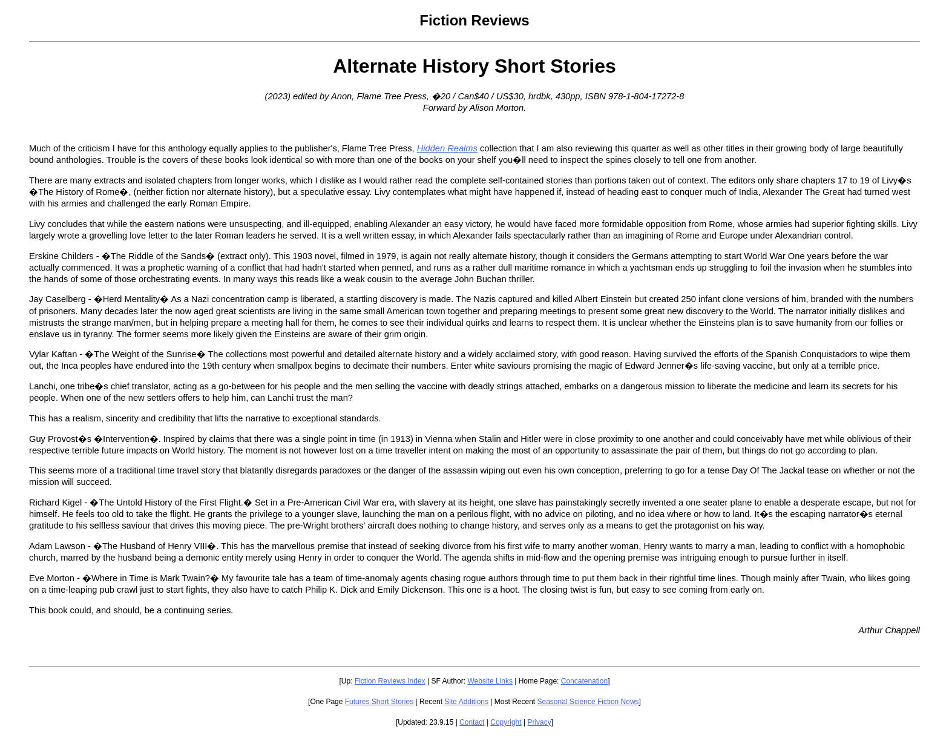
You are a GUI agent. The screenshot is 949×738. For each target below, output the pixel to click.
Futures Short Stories (379, 701)
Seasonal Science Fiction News (588, 701)
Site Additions (466, 701)
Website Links (489, 681)
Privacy (539, 722)
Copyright (505, 722)
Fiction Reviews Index (390, 681)
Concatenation (584, 681)
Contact (471, 722)
